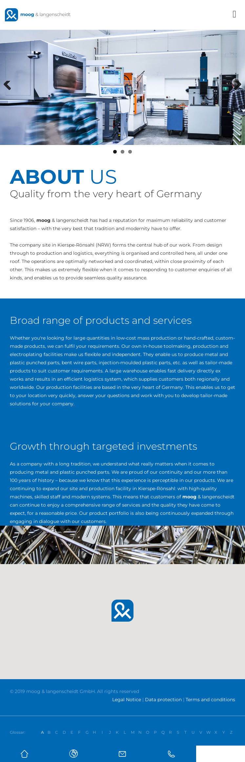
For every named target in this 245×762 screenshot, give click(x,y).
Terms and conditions (210, 699)
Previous (9, 93)
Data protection (163, 699)
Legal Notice (126, 699)
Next (236, 93)
